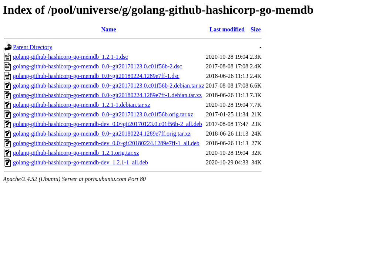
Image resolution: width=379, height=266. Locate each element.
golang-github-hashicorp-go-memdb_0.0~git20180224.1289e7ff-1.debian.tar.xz (107, 95)
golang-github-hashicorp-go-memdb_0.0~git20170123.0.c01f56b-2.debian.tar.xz (108, 85)
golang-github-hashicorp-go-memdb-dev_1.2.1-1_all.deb (80, 162)
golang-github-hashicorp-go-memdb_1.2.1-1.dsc (70, 57)
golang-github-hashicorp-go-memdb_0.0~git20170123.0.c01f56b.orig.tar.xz (103, 114)
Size (256, 29)
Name (108, 29)
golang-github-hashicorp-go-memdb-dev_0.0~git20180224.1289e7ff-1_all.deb (106, 143)
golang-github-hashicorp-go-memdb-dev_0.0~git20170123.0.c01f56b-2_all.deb (107, 124)
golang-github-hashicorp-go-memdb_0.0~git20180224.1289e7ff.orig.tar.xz (102, 133)
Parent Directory (32, 47)
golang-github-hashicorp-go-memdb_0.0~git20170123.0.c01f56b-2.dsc (97, 66)
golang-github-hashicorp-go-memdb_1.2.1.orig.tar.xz (76, 153)
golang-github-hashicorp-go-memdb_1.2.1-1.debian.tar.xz (81, 105)
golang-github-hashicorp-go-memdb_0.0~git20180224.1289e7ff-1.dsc (96, 76)
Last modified (227, 29)
